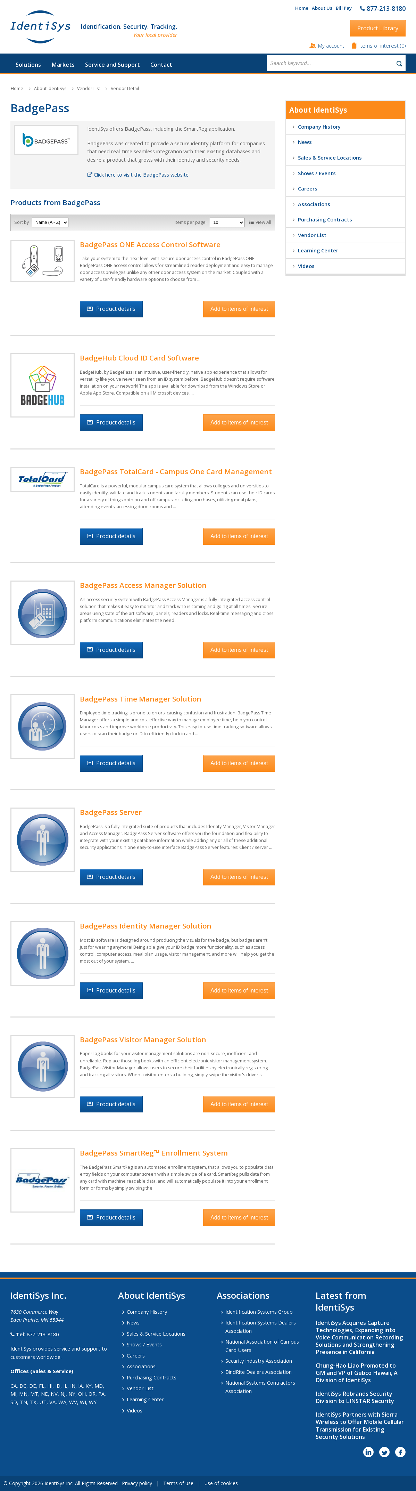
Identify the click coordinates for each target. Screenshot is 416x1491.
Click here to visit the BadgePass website (138, 174)
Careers (307, 188)
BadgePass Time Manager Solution (140, 699)
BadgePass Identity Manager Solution (145, 926)
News (305, 141)
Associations (314, 204)
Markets (63, 64)
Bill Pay (344, 8)
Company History (319, 126)
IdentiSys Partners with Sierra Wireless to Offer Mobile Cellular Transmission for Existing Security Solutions (360, 1425)
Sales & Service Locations (330, 157)
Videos (306, 265)
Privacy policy (137, 1483)
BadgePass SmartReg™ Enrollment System (154, 1153)
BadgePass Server (111, 812)
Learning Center (318, 250)
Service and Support (112, 64)
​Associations (243, 1295)
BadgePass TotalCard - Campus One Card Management (176, 471)
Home (301, 8)
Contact (161, 64)
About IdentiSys (50, 88)
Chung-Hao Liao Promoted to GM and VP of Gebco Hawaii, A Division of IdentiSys (357, 1373)
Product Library (377, 28)
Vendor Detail (125, 88)
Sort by (21, 222)
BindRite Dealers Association (258, 1371)
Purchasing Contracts (325, 219)
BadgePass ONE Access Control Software (150, 244)
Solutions (28, 64)
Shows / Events (317, 173)
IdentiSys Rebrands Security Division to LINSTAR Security (355, 1397)
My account (331, 45)
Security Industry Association (258, 1360)
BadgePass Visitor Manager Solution (143, 1039)
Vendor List (88, 88)
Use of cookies (221, 1483)
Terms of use (178, 1483)
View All (263, 222)
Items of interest (379, 45)
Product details (115, 309)
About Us (322, 8)
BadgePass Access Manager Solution (143, 585)
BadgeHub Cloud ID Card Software (139, 358)
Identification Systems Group (259, 1311)
